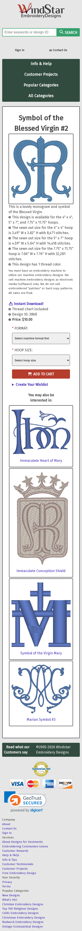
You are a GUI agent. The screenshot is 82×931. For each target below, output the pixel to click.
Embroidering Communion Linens (25, 846)
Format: (21, 328)
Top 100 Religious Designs (20, 908)
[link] (25, 802)
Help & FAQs (10, 855)
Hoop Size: (23, 350)
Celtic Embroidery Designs (20, 913)
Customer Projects (41, 74)
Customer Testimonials (17, 864)
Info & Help (41, 63)
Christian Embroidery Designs (22, 904)
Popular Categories (41, 85)
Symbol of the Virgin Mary (41, 653)
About (6, 824)
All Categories (41, 95)
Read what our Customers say (17, 749)
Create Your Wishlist (32, 385)
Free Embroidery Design (19, 873)
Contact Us (58, 50)
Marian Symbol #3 (41, 719)
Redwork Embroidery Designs (23, 922)
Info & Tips (9, 860)
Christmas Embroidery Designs (23, 917)
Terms (6, 886)
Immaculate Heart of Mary (41, 461)
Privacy (7, 882)
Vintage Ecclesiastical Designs (22, 926)
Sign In (19, 50)
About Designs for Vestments (22, 842)
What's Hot (9, 900)
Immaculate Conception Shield (41, 571)
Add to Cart (41, 374)
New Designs (11, 895)
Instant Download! (28, 304)
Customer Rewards (15, 851)
